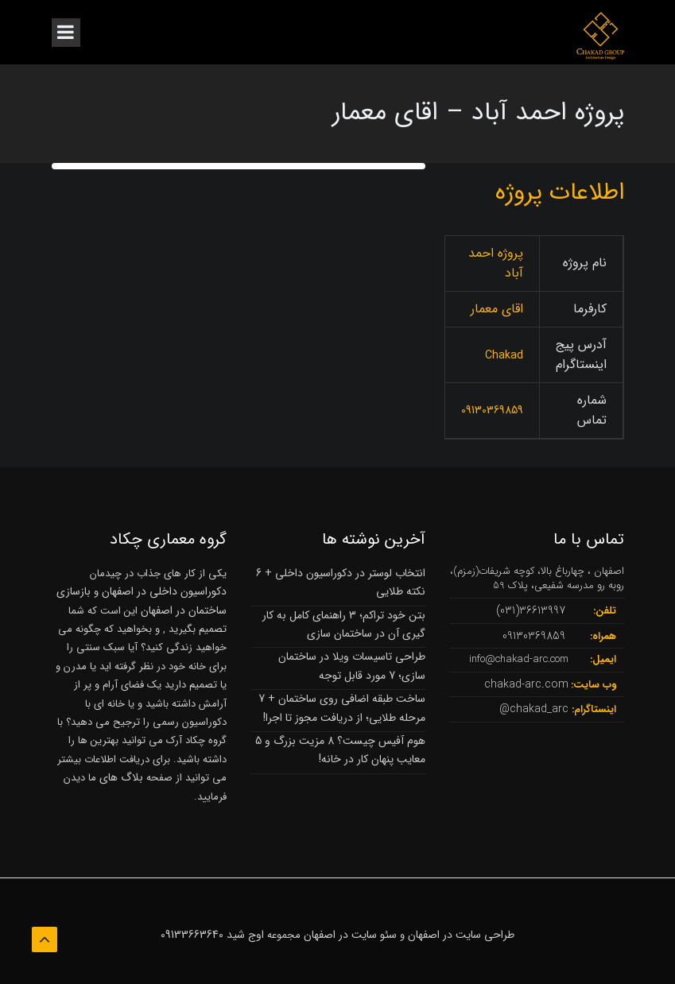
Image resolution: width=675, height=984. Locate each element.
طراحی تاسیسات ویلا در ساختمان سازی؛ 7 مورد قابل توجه (351, 666)
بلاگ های (119, 777)
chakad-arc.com (526, 684)
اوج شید (245, 934)
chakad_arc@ (533, 709)
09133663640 (192, 934)
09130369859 (533, 636)
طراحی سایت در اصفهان (461, 934)
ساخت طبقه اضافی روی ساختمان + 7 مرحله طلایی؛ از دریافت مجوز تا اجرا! (341, 708)
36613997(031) (530, 610)
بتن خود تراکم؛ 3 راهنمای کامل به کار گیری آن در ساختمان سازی (343, 624)
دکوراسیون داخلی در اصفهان (164, 591)
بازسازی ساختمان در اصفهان (141, 600)
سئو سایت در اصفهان (350, 934)
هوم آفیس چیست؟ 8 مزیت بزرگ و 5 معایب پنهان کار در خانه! (340, 750)
